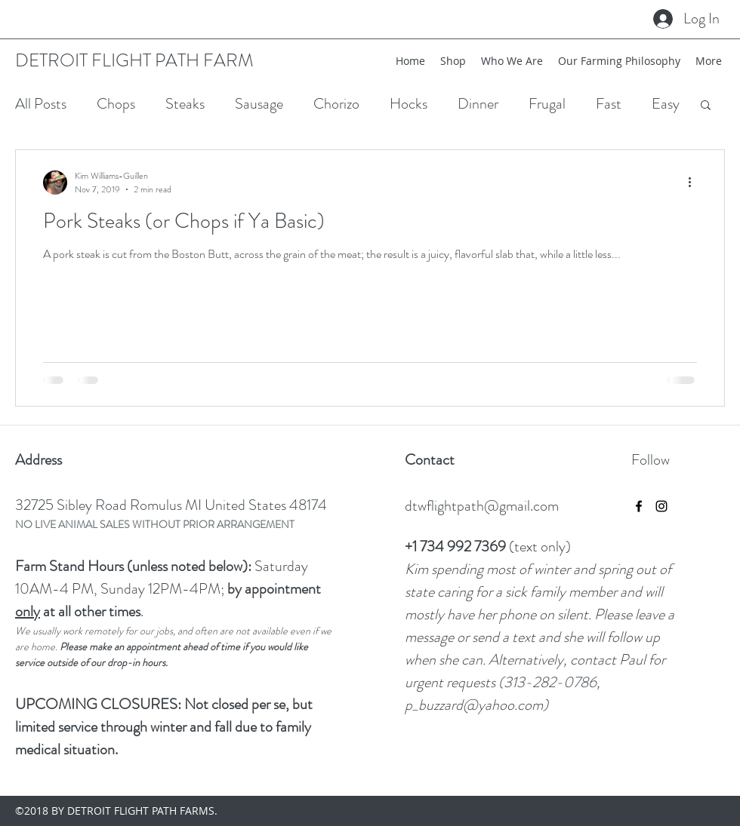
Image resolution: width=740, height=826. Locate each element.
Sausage (259, 104)
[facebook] (638, 506)
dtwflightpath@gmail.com (482, 506)
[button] (705, 106)
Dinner (478, 104)
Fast (608, 104)
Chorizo (336, 104)
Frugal (547, 104)
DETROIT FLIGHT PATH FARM (134, 60)
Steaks (185, 104)
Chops (116, 104)
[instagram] (661, 506)
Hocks (408, 104)
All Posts (40, 104)
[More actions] (695, 182)
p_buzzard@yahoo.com (474, 705)
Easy (666, 104)
